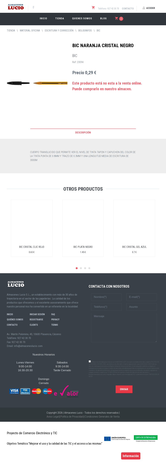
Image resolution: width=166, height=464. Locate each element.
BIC (98, 30)
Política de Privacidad (71, 416)
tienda (11, 30)
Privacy (55, 319)
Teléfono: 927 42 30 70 (108, 8)
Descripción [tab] (83, 132)
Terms (54, 325)
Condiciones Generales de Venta (102, 416)
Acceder (149, 8)
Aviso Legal (53, 416)
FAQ (53, 314)
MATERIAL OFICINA (30, 30)
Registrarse (36, 319)
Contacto (128, 8)
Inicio (43, 18)
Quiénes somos (15, 319)
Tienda (59, 18)
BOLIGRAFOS (85, 30)
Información (131, 456)
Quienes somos (82, 18)
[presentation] (124, 351)
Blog (103, 18)
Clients (34, 325)
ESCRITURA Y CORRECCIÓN (59, 30)
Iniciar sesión (37, 314)
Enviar (124, 389)
